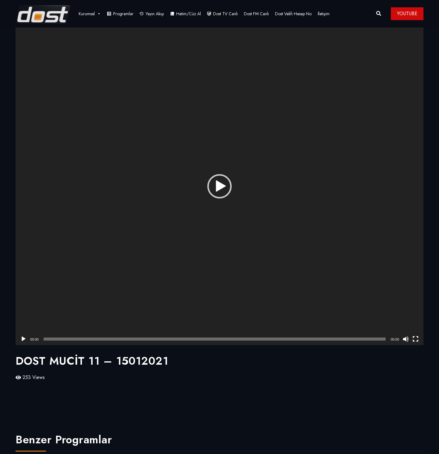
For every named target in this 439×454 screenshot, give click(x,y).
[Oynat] (23, 339)
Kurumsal (90, 14)
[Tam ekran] (415, 339)
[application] (219, 186)
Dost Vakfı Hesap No (293, 14)
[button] (219, 186)
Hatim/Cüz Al (188, 14)
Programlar (123, 14)
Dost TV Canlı (225, 14)
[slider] (215, 339)
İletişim (324, 14)
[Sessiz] (406, 339)
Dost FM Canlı (256, 14)
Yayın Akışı (155, 14)
